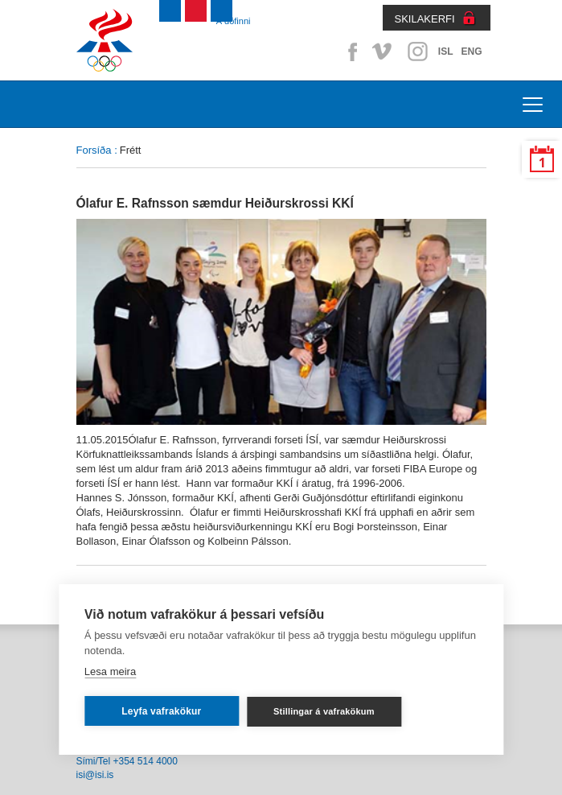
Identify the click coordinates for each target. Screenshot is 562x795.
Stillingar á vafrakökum (324, 711)
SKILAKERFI (425, 19)
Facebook (350, 51)
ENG (471, 51)
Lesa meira (110, 671)
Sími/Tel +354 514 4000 (127, 761)
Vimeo (383, 51)
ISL (445, 51)
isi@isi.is (95, 775)
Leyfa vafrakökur (161, 711)
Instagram (417, 51)
